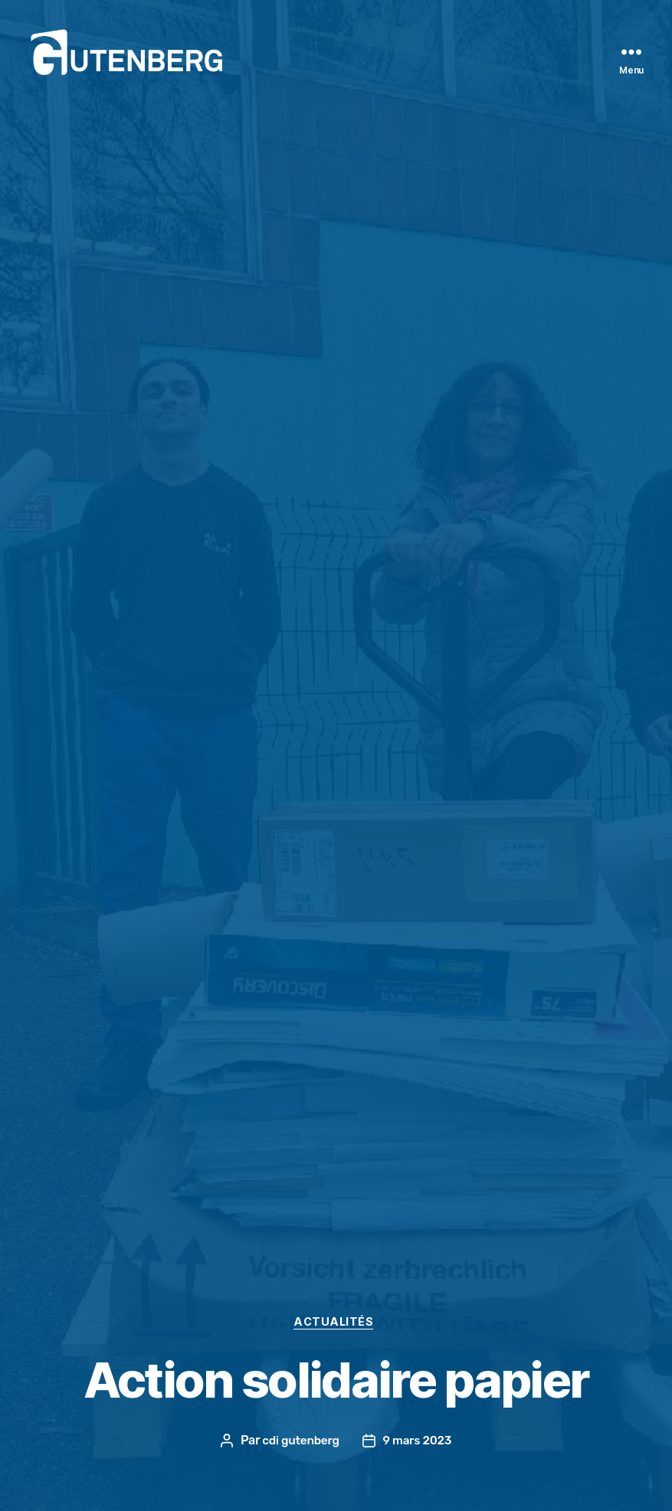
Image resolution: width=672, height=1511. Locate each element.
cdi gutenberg (299, 1440)
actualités (336, 1321)
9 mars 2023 (418, 1440)
